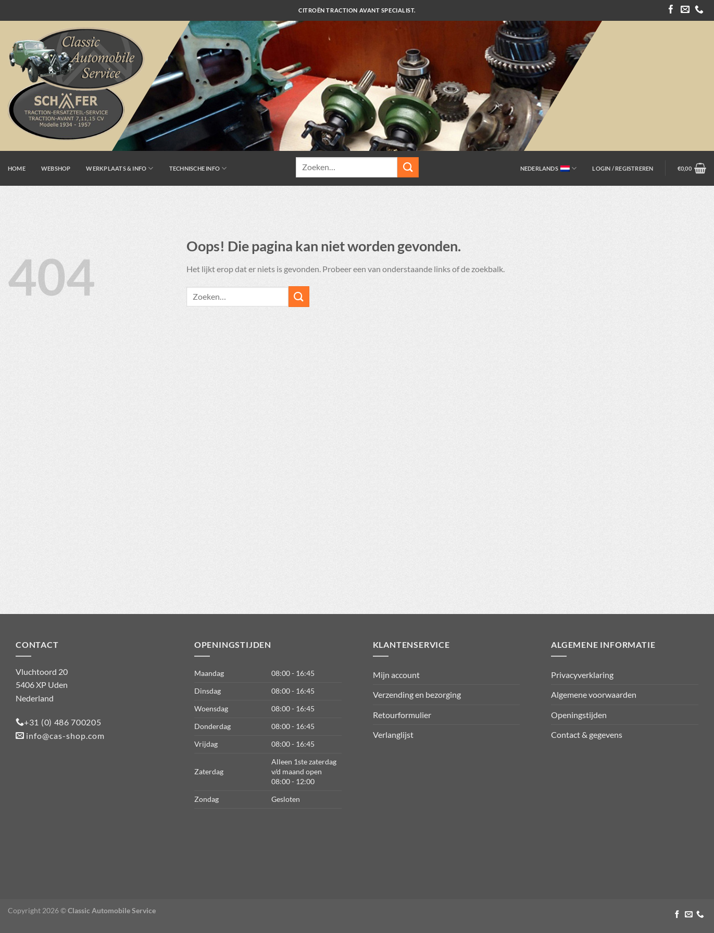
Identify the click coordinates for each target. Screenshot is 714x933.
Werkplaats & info (119, 168)
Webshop (56, 168)
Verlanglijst (393, 734)
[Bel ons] (699, 10)
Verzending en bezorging (417, 694)
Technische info (198, 168)
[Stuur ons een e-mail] (685, 10)
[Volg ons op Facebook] (671, 10)
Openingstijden (579, 715)
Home (17, 168)
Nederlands (548, 168)
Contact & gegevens (586, 734)
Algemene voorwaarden (593, 694)
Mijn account (396, 675)
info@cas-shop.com (64, 735)
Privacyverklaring (582, 675)
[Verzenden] (407, 167)
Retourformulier (402, 715)
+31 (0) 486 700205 (63, 722)
